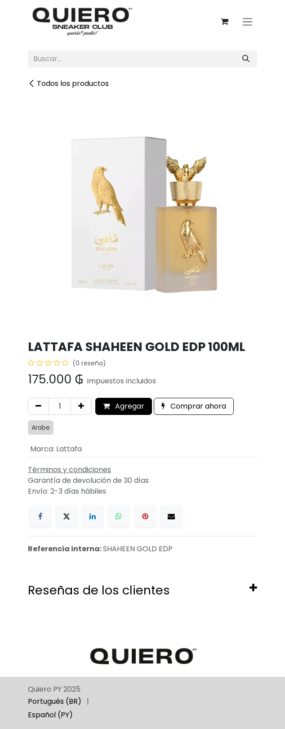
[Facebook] (40, 516)
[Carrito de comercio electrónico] (224, 22)
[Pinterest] (145, 516)
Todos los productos (68, 83)
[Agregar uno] (81, 406)
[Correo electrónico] (171, 516)
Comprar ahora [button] (193, 406)
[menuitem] (54, 701)
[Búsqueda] (246, 59)
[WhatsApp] (118, 516)
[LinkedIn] (92, 516)
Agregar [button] (123, 406)
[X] (66, 516)
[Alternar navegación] (247, 22)
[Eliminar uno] (38, 406)
